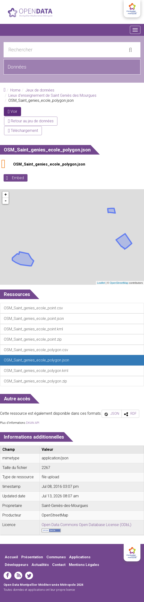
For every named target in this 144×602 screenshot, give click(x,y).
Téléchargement (23, 130)
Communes (56, 557)
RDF (133, 413)
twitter (29, 575)
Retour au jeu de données (31, 121)
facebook (7, 575)
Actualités (40, 565)
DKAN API (32, 423)
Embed (18, 178)
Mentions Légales (84, 565)
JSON (115, 413)
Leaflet (101, 282)
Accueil (11, 557)
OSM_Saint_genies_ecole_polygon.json (49, 164)
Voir (14, 112)
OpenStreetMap (119, 282)
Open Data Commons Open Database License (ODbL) (86, 524)
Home (15, 90)
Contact (59, 565)
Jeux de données (39, 90)
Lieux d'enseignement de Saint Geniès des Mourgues (52, 95)
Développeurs (16, 565)
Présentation (32, 557)
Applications (79, 557)
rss (18, 575)
